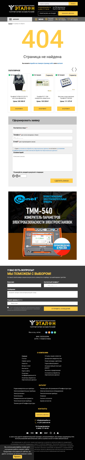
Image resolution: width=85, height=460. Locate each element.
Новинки (43, 396)
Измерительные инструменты (23, 398)
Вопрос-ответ (26, 366)
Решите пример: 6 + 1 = (14, 300)
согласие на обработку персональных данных (34, 148)
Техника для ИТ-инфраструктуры (24, 403)
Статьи (24, 358)
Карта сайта (26, 371)
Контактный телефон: (51, 282)
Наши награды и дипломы (53, 361)
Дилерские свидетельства (53, 358)
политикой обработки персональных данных (42, 150)
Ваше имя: (10, 282)
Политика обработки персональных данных (29, 379)
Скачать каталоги (46, 398)
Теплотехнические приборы (23, 401)
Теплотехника (18, 396)
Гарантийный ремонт (52, 363)
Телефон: (25, 135)
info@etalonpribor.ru (44, 7)
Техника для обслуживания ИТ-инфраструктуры (55, 388)
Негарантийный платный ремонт (53, 367)
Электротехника (19, 393)
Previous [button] (73, 69)
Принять (17, 457)
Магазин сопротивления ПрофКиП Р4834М (66, 97)
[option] (19, 92)
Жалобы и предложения (53, 370)
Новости (24, 363)
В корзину (19, 109)
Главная (10, 23)
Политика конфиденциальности (29, 374)
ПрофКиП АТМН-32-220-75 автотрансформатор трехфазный (19, 98)
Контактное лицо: (20, 128)
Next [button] (76, 69)
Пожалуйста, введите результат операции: (28, 172)
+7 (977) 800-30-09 (43, 422)
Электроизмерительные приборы (25, 391)
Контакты (25, 368)
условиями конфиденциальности (23, 308)
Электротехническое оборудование (51, 391)
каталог (60, 63)
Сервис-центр (26, 361)
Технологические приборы (48, 393)
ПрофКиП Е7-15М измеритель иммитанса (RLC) (42, 98)
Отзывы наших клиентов (53, 356)
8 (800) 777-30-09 (43, 9)
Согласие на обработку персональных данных (52, 374)
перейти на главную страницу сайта (41, 63)
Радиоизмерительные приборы (24, 388)
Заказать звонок (68, 13)
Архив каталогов (45, 401)
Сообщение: (11, 289)
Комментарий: (18, 152)
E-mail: (24, 142)
